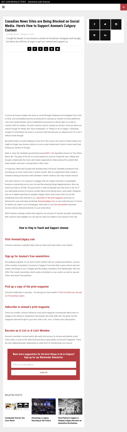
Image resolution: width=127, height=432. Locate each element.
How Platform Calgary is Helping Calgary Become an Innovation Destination (69, 420)
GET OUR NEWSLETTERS (13, 1)
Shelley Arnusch (13, 34)
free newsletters (61, 204)
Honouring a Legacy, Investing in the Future (41, 419)
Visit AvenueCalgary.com (20, 239)
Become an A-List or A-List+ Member (27, 330)
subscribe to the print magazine (50, 198)
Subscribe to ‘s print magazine (27, 307)
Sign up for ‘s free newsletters (27, 256)
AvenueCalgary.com (46, 201)
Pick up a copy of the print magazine (27, 286)
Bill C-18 (50, 153)
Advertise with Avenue (39, 1)
